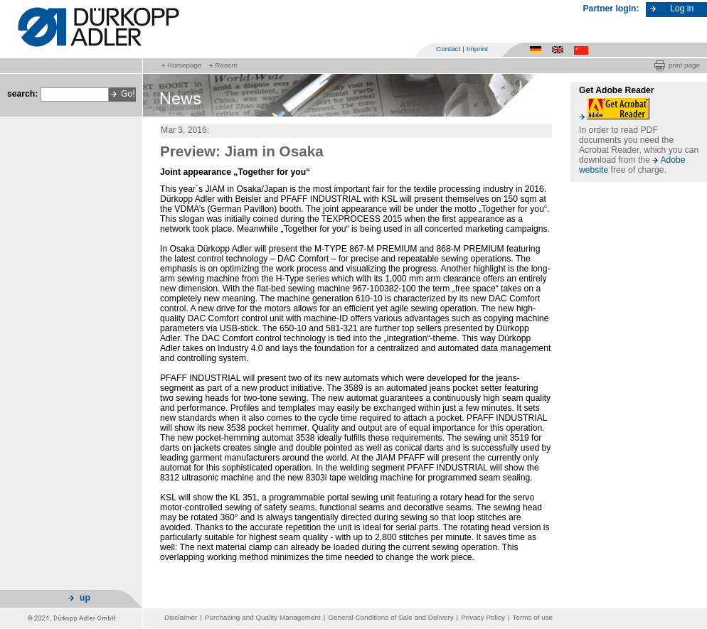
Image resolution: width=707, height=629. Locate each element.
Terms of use (532, 617)
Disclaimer (180, 617)
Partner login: (611, 9)
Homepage (184, 65)
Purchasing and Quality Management (263, 617)
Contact (448, 49)
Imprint (477, 49)
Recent (226, 65)
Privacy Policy (483, 617)
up (85, 598)
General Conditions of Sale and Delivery (390, 617)
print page (684, 65)
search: (22, 94)
